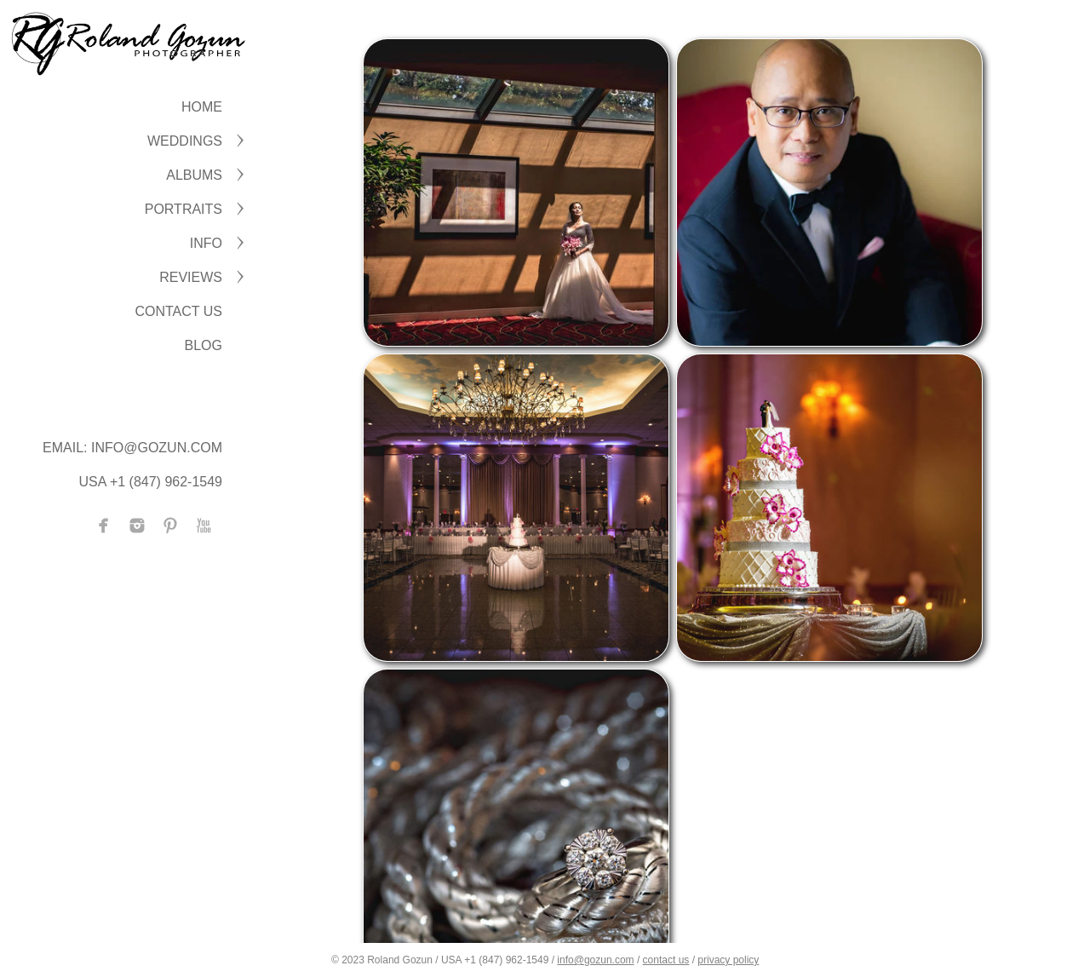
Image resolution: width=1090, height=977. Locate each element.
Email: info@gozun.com (132, 447)
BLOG (203, 345)
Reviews (190, 277)
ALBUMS (194, 175)
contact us (666, 960)
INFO (206, 243)
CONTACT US (178, 311)
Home (201, 107)
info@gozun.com (595, 960)
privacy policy (728, 960)
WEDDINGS (184, 141)
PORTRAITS (183, 209)
